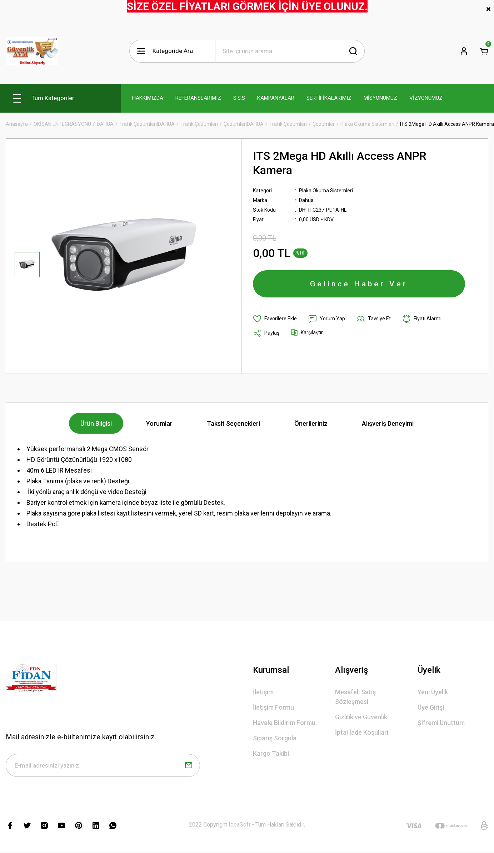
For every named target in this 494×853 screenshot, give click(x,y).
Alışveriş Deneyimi (388, 423)
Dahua (306, 200)
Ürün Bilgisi (96, 423)
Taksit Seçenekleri (233, 423)
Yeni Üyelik (433, 692)
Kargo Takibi (271, 753)
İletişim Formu (273, 707)
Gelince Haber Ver (359, 284)
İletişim (263, 692)
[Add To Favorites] (275, 319)
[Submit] (188, 765)
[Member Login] (464, 51)
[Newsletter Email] (103, 765)
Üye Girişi (431, 707)
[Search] (290, 51)
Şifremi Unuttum (441, 722)
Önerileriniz (311, 423)
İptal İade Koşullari (361, 732)
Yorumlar (159, 423)
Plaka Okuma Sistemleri (326, 190)
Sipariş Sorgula (274, 738)
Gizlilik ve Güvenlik (361, 717)
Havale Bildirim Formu (284, 722)
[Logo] (32, 51)
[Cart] (484, 51)
